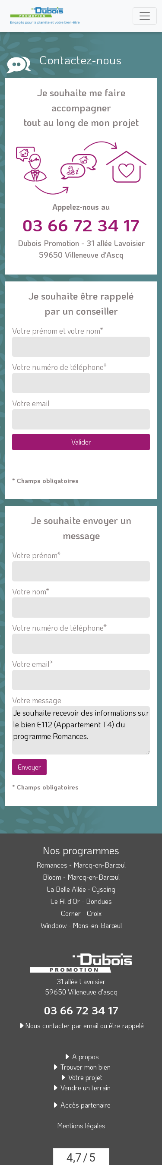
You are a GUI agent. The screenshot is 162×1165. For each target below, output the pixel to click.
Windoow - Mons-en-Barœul (81, 925)
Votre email (81, 413)
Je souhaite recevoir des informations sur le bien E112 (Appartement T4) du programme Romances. (81, 730)
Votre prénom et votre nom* (81, 341)
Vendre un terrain (81, 1087)
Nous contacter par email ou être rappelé (81, 1025)
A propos (81, 1056)
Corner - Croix (81, 913)
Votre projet (81, 1077)
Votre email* (81, 672)
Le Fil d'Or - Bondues (81, 901)
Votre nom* (81, 599)
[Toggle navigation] (145, 16)
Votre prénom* (81, 563)
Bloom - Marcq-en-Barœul (81, 876)
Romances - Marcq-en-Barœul (81, 864)
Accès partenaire (81, 1104)
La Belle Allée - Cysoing (81, 888)
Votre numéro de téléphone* (81, 377)
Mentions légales (81, 1125)
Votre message (36, 700)
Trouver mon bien (81, 1066)
